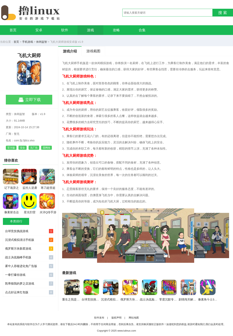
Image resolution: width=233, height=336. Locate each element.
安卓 (38, 30)
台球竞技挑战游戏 (29, 231)
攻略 (116, 30)
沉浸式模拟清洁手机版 (29, 240)
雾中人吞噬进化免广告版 (29, 266)
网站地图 (134, 317)
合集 (142, 30)
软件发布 (99, 317)
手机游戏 (27, 41)
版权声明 (116, 317)
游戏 (90, 30)
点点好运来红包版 (29, 292)
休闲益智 (41, 41)
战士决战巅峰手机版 (29, 257)
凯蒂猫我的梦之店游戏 (29, 283)
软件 (64, 30)
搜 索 (222, 12)
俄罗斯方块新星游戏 (29, 248)
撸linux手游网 (44, 12)
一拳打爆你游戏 (29, 275)
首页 (13, 30)
